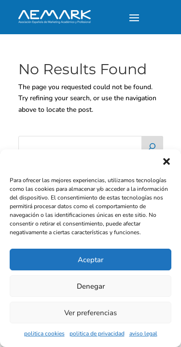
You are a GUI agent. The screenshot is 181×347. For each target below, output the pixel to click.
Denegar (91, 286)
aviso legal (143, 333)
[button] (166, 161)
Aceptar (90, 260)
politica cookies (44, 333)
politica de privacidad (97, 333)
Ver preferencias (90, 313)
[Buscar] (152, 145)
